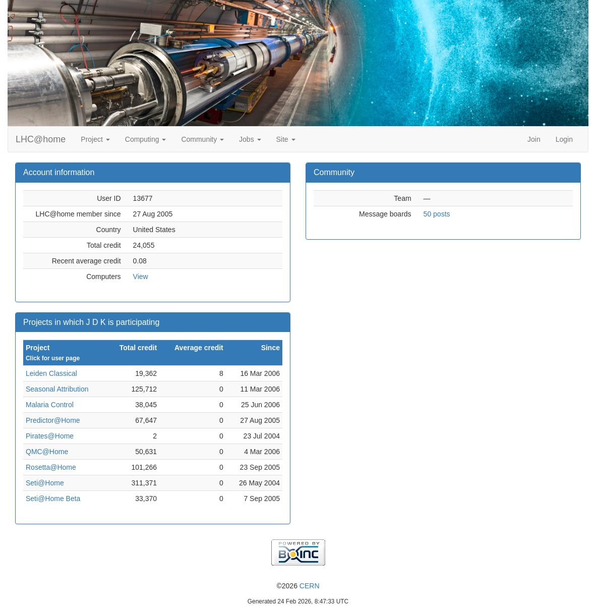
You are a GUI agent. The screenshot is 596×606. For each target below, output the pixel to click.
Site (285, 139)
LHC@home (41, 139)
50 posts (437, 214)
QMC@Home (47, 452)
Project (95, 139)
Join (534, 139)
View (140, 276)
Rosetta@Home (51, 467)
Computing (145, 139)
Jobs (250, 139)
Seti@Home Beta (53, 498)
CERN (310, 586)
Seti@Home (45, 483)
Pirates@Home (50, 436)
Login (564, 139)
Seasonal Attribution (57, 389)
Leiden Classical (51, 373)
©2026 (297, 586)
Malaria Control (50, 405)
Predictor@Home (53, 420)
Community (202, 139)
